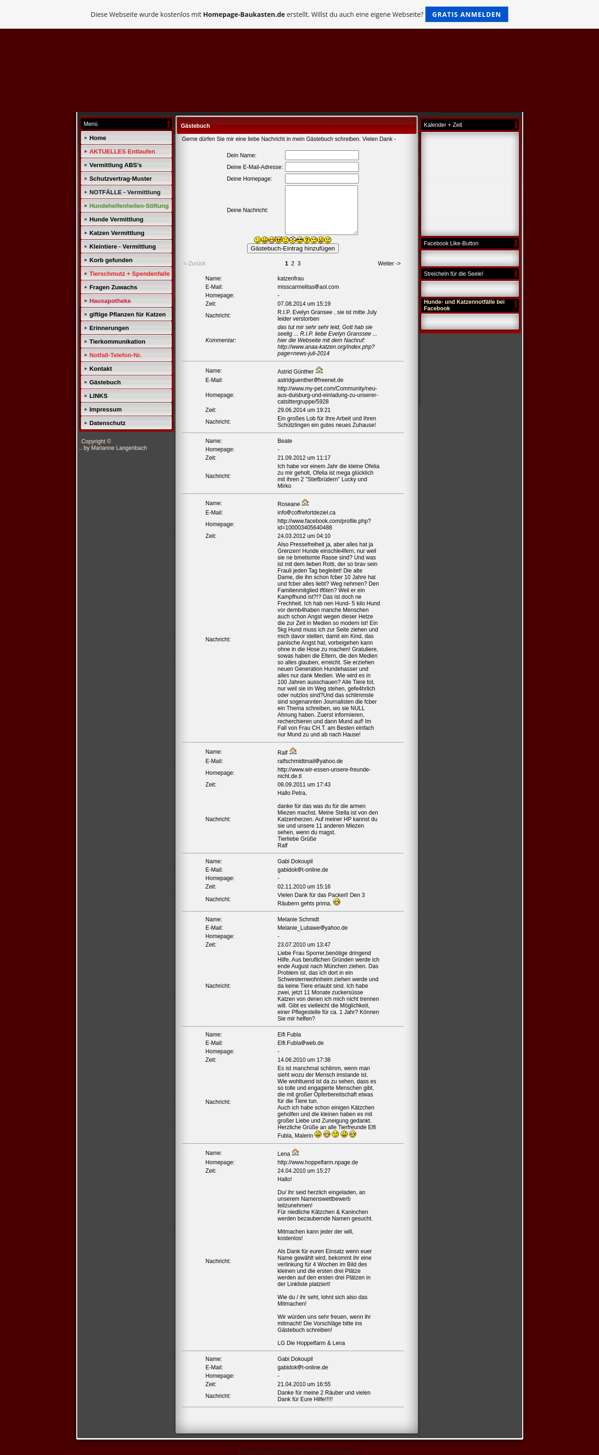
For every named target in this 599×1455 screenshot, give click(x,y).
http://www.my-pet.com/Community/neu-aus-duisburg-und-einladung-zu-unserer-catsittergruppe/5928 (328, 395)
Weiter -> (389, 263)
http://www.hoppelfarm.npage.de (318, 1162)
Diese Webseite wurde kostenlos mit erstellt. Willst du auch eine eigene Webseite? (300, 14)
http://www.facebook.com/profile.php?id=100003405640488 (324, 524)
